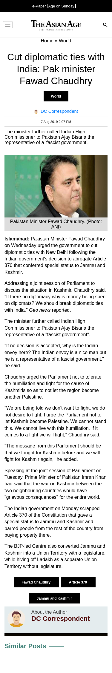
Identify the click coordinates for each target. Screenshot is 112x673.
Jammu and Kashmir (55, 598)
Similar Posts (25, 646)
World (56, 96)
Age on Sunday (61, 6)
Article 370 (78, 582)
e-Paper (39, 6)
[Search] (105, 25)
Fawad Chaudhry (36, 582)
